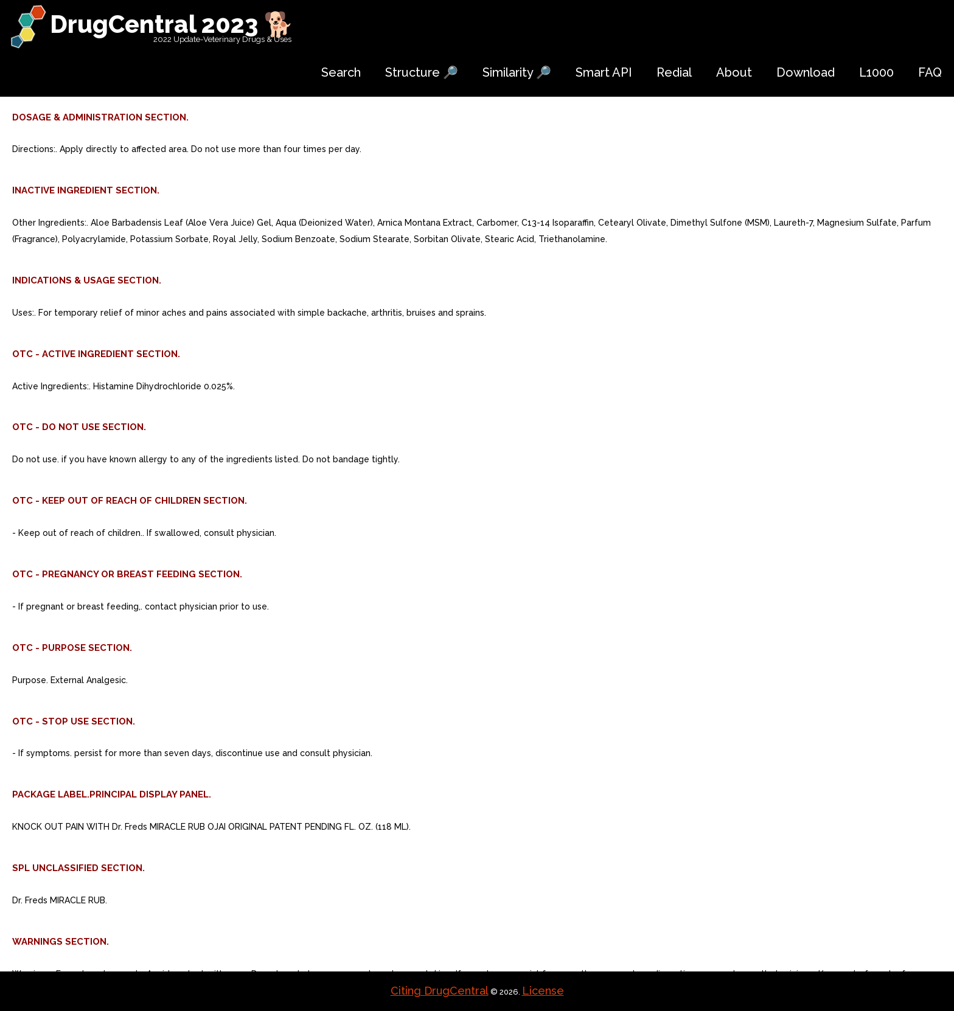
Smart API (604, 72)
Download (805, 72)
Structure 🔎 (421, 72)
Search (341, 72)
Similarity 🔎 (516, 72)
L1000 (876, 72)
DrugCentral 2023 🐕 (172, 24)
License (543, 990)
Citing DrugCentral (440, 990)
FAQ (930, 72)
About (734, 72)
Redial (674, 72)
